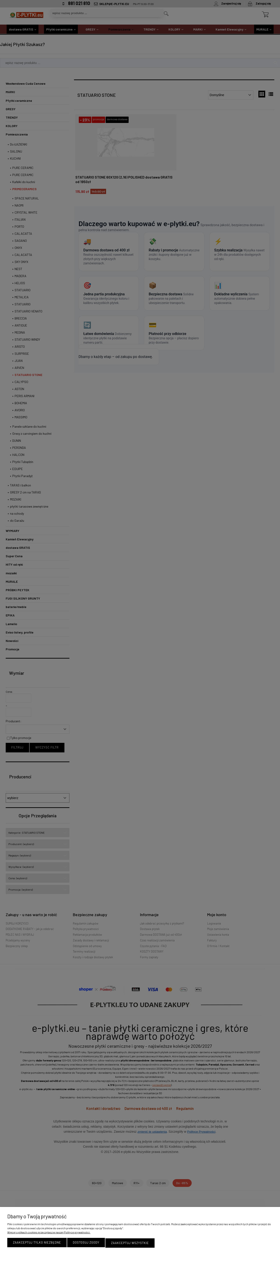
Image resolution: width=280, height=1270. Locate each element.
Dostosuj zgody (86, 1243)
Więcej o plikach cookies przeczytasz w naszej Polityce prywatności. (48, 1232)
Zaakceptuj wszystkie (130, 1243)
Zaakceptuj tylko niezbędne (37, 1243)
